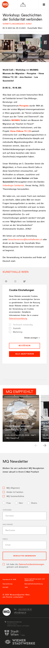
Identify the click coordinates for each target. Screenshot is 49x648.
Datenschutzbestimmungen (31, 564)
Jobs (26, 587)
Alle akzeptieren (24, 354)
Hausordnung (8, 584)
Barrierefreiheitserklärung (34, 584)
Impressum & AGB (9, 579)
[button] (44, 445)
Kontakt (5, 587)
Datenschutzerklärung (18, 318)
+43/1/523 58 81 (25, 609)
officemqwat (20, 612)
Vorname (7, 510)
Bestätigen (24, 345)
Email (5, 539)
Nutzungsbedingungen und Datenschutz (35, 579)
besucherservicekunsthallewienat (25, 239)
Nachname (8, 524)
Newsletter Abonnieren (24, 556)
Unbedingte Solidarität (13, 185)
